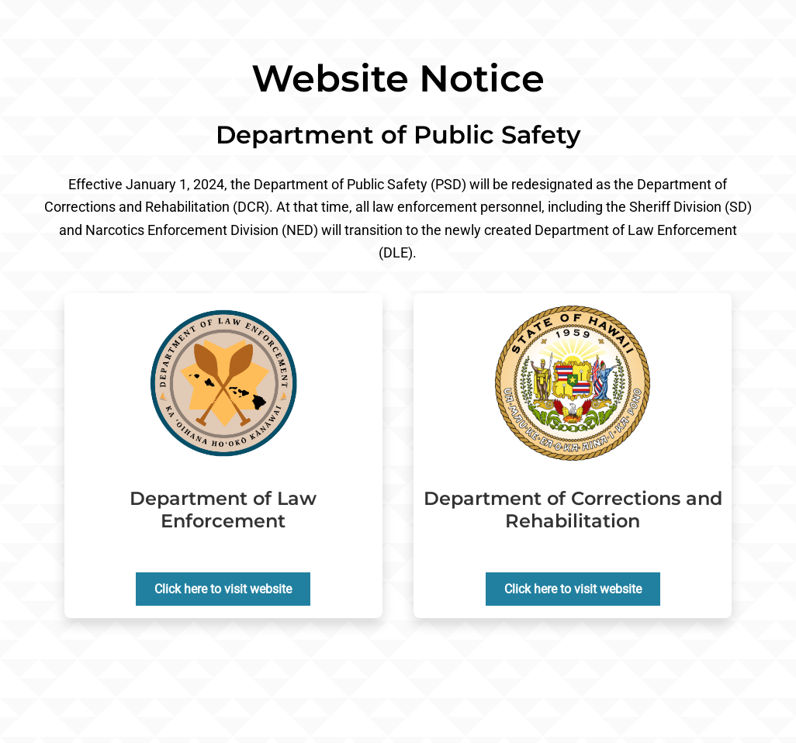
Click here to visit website (223, 589)
